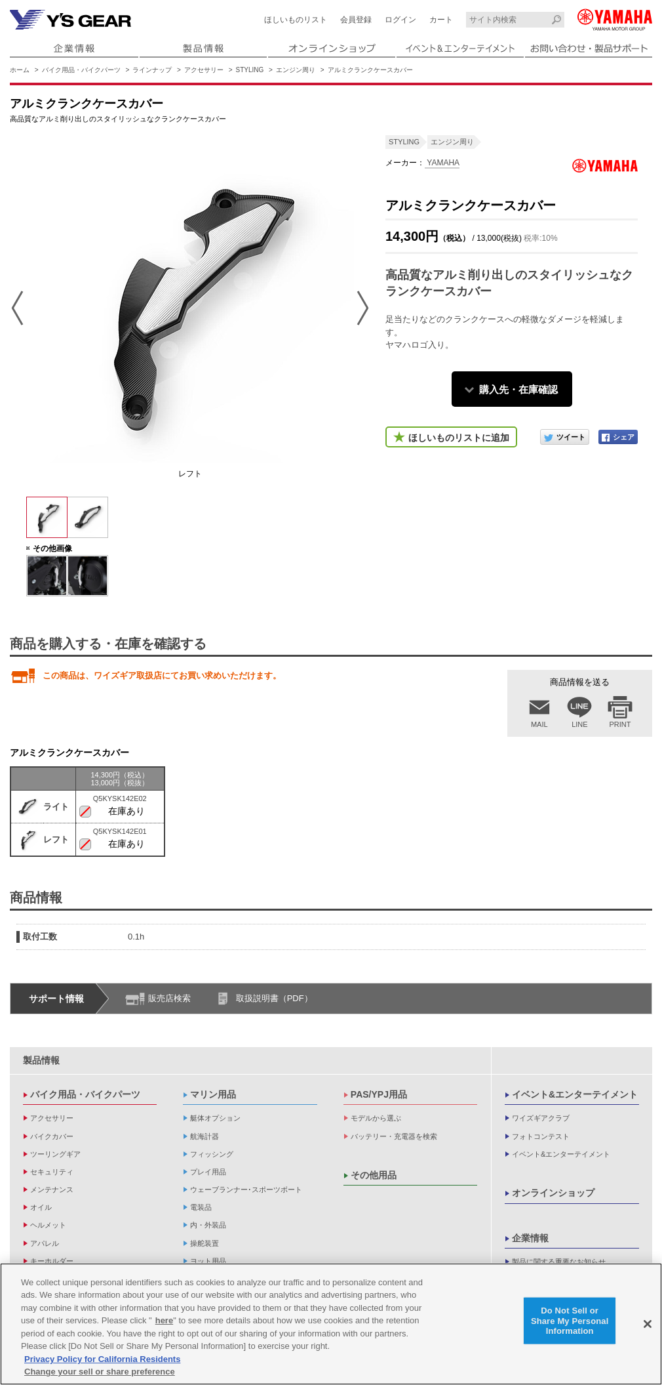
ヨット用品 (208, 1261)
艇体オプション (215, 1118)
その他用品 (374, 1175)
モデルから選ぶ (376, 1118)
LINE (579, 724)
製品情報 (41, 1060)
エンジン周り (295, 69)
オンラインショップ (553, 1193)
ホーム (19, 69)
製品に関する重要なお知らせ (559, 1262)
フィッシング (211, 1154)
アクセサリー (204, 69)
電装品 (201, 1207)
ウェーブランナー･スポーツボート (246, 1189)
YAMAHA (442, 162)
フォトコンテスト (541, 1136)
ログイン (400, 19)
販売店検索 (169, 998)
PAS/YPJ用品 (379, 1094)
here (164, 1324)
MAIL (539, 724)
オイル (41, 1207)
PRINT (620, 724)
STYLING (250, 69)
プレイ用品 (208, 1172)
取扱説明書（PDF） (274, 998)
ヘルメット (48, 1225)
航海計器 (204, 1136)
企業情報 (530, 1238)
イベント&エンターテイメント (575, 1094)
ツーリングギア (55, 1154)
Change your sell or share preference (99, 1375)
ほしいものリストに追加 (458, 437)
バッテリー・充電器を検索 (394, 1136)
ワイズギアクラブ (541, 1118)
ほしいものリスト (295, 19)
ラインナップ (152, 69)
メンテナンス (51, 1189)
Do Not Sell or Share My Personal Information (570, 1323)
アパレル (44, 1243)
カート (441, 19)
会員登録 (356, 19)
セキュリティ (51, 1172)
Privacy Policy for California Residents (102, 1362)
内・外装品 (208, 1225)
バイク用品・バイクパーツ (81, 69)
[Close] (647, 1326)
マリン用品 (213, 1094)
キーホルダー (51, 1261)
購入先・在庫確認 (518, 389)
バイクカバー (51, 1136)
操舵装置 (204, 1243)
